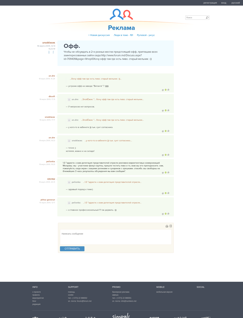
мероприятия (38, 298)
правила (36, 295)
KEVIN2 (51, 179)
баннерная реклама (120, 292)
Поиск (207, 17)
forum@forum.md (84, 301)
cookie (70, 295)
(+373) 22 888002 (80, 298)
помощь (71, 292)
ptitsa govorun (48, 199)
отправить (72, 248)
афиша (115, 295)
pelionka (50, 161)
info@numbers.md (128, 301)
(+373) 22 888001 (124, 298)
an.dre (52, 76)
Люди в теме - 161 (123, 35)
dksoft (52, 96)
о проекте (36, 292)
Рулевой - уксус (146, 35)
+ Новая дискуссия (99, 35)
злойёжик (50, 117)
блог (34, 301)
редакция (36, 304)
